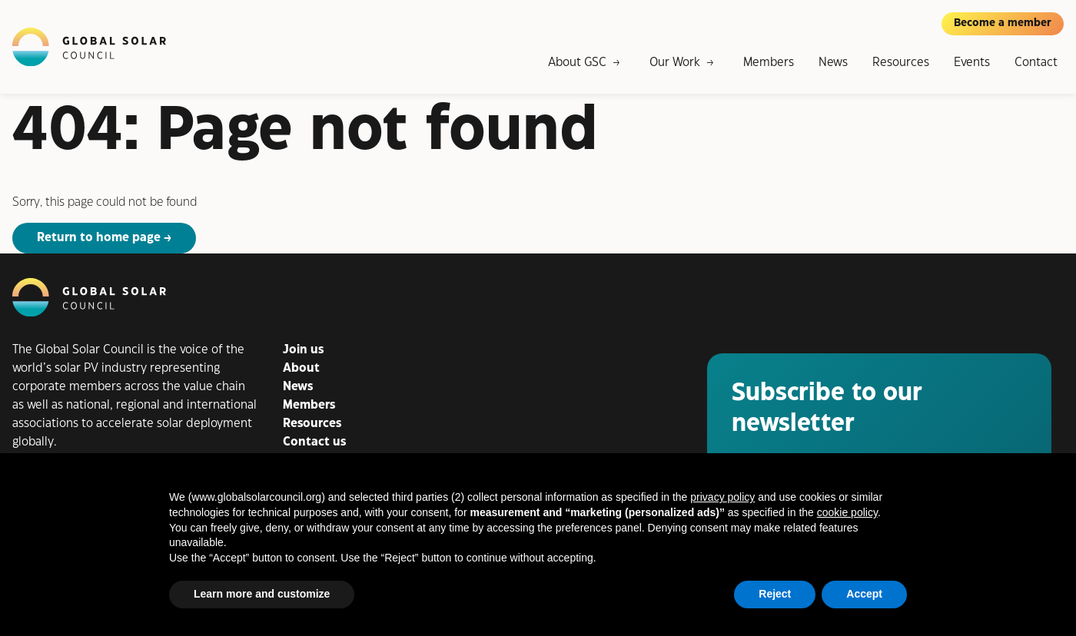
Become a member (1002, 23)
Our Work (674, 62)
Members (768, 62)
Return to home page (99, 237)
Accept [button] (864, 594)
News (833, 62)
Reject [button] (775, 594)
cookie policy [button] (847, 512)
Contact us (314, 442)
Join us (303, 350)
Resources (900, 62)
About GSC (577, 62)
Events (972, 62)
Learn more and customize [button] (262, 594)
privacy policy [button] (722, 497)
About (301, 368)
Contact (1036, 62)
